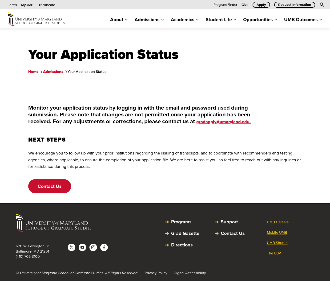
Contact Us (50, 186)
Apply (261, 4)
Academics (185, 19)
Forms (12, 5)
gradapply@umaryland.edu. (223, 122)
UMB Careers (278, 222)
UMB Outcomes (303, 19)
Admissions (149, 19)
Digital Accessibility (190, 273)
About (119, 19)
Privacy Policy (156, 273)
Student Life (221, 19)
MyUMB (27, 5)
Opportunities (260, 19)
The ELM (274, 253)
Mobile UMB (277, 232)
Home (33, 71)
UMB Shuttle (277, 242)
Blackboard (47, 5)
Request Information (294, 4)
